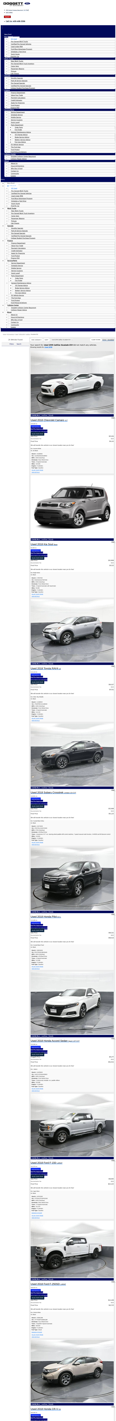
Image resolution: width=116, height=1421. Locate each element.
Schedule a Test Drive (18, 52)
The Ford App (15, 147)
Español (7, 17)
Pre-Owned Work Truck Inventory (22, 64)
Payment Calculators (18, 98)
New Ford (7, 34)
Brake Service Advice (22, 137)
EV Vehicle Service (17, 145)
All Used (14, 39)
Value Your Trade (17, 95)
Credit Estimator (16, 100)
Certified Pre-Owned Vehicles (21, 44)
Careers (13, 176)
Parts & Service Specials (19, 81)
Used (16, 334)
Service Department (18, 112)
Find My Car (15, 56)
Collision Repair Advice (19, 159)
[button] (58, 179)
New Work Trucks (17, 61)
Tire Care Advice (20, 142)
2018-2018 (22, 334)
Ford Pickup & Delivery (19, 152)
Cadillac (28, 334)
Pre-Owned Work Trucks (19, 42)
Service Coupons (16, 120)
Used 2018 (48, 347)
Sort (46, 340)
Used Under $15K (17, 47)
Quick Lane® (15, 122)
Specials (7, 76)
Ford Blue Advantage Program (21, 49)
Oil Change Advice (21, 135)
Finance (7, 90)
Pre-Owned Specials (18, 83)
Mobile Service (16, 117)
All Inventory (10, 334)
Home (4, 334)
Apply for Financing (18, 103)
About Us (14, 163)
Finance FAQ (15, 108)
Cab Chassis (15, 74)
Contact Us (15, 171)
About (6, 161)
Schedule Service (17, 115)
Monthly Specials (17, 78)
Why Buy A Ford (16, 168)
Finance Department (18, 93)
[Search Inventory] (58, 330)
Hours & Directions (17, 166)
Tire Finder (18, 130)
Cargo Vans (15, 66)
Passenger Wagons (17, 69)
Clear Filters (95, 340)
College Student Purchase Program (23, 88)
